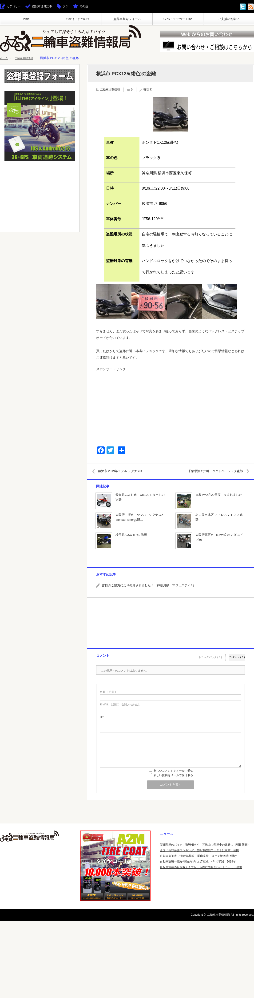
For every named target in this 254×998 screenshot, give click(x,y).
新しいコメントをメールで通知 (173, 770)
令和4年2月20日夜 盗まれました (218, 495)
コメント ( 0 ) (237, 655)
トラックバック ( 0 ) (210, 655)
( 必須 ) (108, 692)
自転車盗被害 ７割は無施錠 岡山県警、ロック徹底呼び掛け (198, 856)
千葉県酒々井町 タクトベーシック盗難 (212, 471)
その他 (83, 6)
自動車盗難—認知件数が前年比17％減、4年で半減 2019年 (198, 861)
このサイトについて (76, 19)
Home (25, 19)
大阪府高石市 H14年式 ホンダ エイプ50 (219, 537)
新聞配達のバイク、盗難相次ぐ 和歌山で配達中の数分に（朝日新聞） (205, 844)
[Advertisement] (170, 407)
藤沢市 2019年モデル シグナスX (123, 471)
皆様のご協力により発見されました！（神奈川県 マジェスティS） (149, 585)
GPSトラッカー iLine (178, 19)
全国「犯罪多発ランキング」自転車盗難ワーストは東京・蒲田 (199, 850)
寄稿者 (147, 89)
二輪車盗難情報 (27, 58)
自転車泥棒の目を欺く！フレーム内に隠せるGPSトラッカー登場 (201, 867)
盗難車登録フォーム (127, 19)
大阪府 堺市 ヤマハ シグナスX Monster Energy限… (140, 517)
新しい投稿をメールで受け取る (173, 775)
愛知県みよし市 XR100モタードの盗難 (140, 497)
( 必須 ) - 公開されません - (120, 704)
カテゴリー (14, 6)
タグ (65, 6)
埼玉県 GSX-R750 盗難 (131, 535)
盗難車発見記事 (42, 6)
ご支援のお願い (228, 19)
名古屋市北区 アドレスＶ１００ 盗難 (219, 517)
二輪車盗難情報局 (218, 914)
